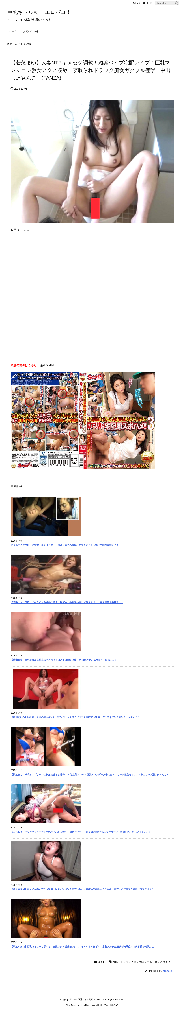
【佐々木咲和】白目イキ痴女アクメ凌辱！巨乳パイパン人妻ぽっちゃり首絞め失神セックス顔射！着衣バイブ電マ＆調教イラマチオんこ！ (83, 889)
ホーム (13, 44)
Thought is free (110, 1005)
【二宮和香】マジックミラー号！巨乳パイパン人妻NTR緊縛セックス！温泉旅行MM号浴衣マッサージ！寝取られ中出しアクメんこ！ (81, 832)
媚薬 (141, 961)
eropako (168, 970)
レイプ (124, 961)
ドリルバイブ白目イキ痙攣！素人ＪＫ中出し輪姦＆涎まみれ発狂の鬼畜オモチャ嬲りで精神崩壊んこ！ (65, 545)
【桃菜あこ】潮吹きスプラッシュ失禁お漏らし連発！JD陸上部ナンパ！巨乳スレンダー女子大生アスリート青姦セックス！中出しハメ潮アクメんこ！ (90, 774)
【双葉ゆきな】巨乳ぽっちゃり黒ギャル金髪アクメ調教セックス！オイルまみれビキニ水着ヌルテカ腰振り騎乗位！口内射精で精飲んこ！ (83, 946)
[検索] (176, 3)
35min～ (28, 44)
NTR (115, 961)
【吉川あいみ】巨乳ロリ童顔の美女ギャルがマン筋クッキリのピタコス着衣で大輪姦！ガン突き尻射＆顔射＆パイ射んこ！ (75, 717)
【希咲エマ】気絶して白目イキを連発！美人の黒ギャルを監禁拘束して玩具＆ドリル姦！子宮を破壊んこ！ (67, 602)
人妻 (133, 961)
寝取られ (152, 961)
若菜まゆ (165, 961)
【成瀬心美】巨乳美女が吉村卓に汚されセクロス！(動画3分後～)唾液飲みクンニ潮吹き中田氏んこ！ (64, 659)
